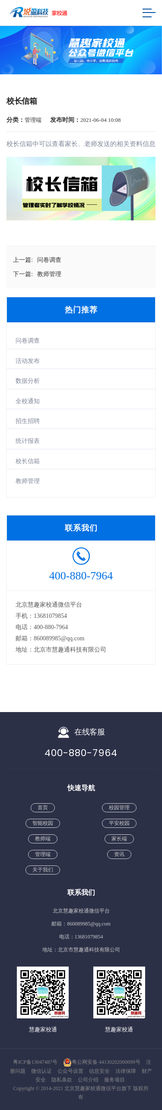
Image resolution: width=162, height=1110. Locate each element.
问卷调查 (28, 340)
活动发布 (28, 361)
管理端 (43, 854)
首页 (43, 808)
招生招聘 (28, 421)
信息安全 (100, 1071)
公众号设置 (71, 1071)
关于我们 (42, 870)
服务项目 (114, 1080)
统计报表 (28, 441)
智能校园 (42, 823)
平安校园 (119, 823)
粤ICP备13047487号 (35, 1062)
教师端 (43, 839)
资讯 (119, 854)
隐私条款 (62, 1080)
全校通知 (28, 401)
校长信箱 (28, 461)
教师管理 (28, 481)
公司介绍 (89, 1080)
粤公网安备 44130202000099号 (101, 1062)
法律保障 (126, 1071)
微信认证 (42, 1071)
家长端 (119, 839)
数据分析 (28, 381)
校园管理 (119, 808)
